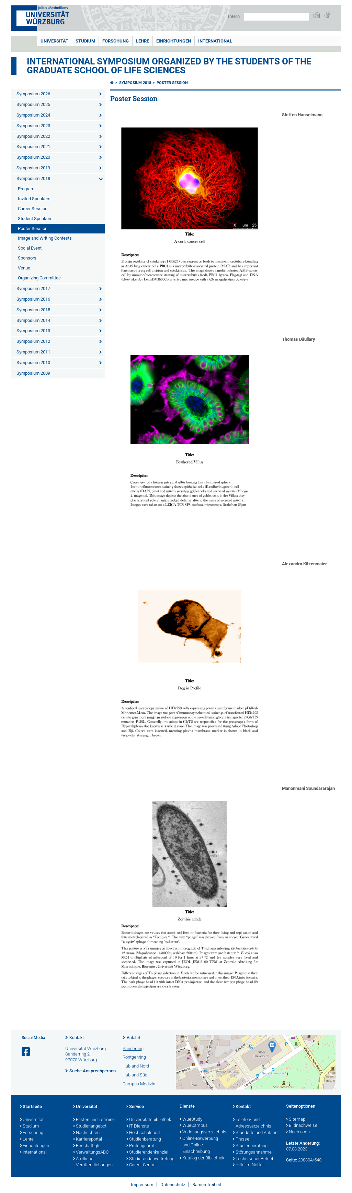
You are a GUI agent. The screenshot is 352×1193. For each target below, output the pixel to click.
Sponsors (27, 258)
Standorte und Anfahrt (255, 1133)
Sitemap (295, 1120)
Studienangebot (89, 1126)
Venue (24, 267)
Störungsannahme (252, 1152)
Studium (85, 41)
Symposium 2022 (33, 136)
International (215, 41)
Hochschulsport (143, 1133)
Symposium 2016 (33, 299)
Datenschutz (172, 1184)
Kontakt (76, 1037)
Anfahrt (133, 1037)
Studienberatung (143, 1139)
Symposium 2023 (33, 125)
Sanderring (133, 1048)
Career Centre (141, 1165)
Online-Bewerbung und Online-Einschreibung (199, 1145)
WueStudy (191, 1120)
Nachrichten (86, 1133)
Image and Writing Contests (45, 238)
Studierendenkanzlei (147, 1152)
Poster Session (32, 228)
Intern (234, 16)
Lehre (142, 41)
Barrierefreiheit (206, 1184)
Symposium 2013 (33, 330)
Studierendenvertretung (149, 1159)
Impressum (142, 1184)
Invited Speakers (34, 198)
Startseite (31, 1107)
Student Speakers (35, 218)
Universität (54, 41)
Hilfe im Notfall (248, 1165)
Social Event (30, 248)
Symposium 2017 (33, 288)
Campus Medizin (139, 1083)
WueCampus (194, 1126)
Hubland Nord (136, 1066)
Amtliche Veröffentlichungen (93, 1162)
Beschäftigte (87, 1146)
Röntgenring (134, 1057)
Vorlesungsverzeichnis (203, 1132)
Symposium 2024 (33, 115)
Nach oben (298, 1132)
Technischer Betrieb (253, 1159)
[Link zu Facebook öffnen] (26, 1052)
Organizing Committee (39, 277)
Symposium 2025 (33, 104)
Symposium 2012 (33, 341)
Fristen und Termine (94, 1120)
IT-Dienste (137, 1126)
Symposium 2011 (33, 351)
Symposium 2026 (33, 93)
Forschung (115, 41)
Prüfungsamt (140, 1146)
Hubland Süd (135, 1074)
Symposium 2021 (33, 146)
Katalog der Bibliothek (202, 1158)
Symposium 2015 (33, 309)
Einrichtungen (173, 41)
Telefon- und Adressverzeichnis (252, 1123)
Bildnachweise (301, 1126)
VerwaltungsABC (91, 1152)
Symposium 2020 (33, 157)
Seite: (291, 1159)
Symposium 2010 (33, 362)
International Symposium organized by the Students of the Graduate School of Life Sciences (169, 65)
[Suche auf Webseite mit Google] (276, 17)
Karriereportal (87, 1139)
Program (26, 188)
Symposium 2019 (33, 167)
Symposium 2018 (33, 178)
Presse (241, 1139)
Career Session (32, 208)
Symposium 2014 (33, 320)
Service (135, 1107)
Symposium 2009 (33, 373)
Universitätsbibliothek (148, 1120)
